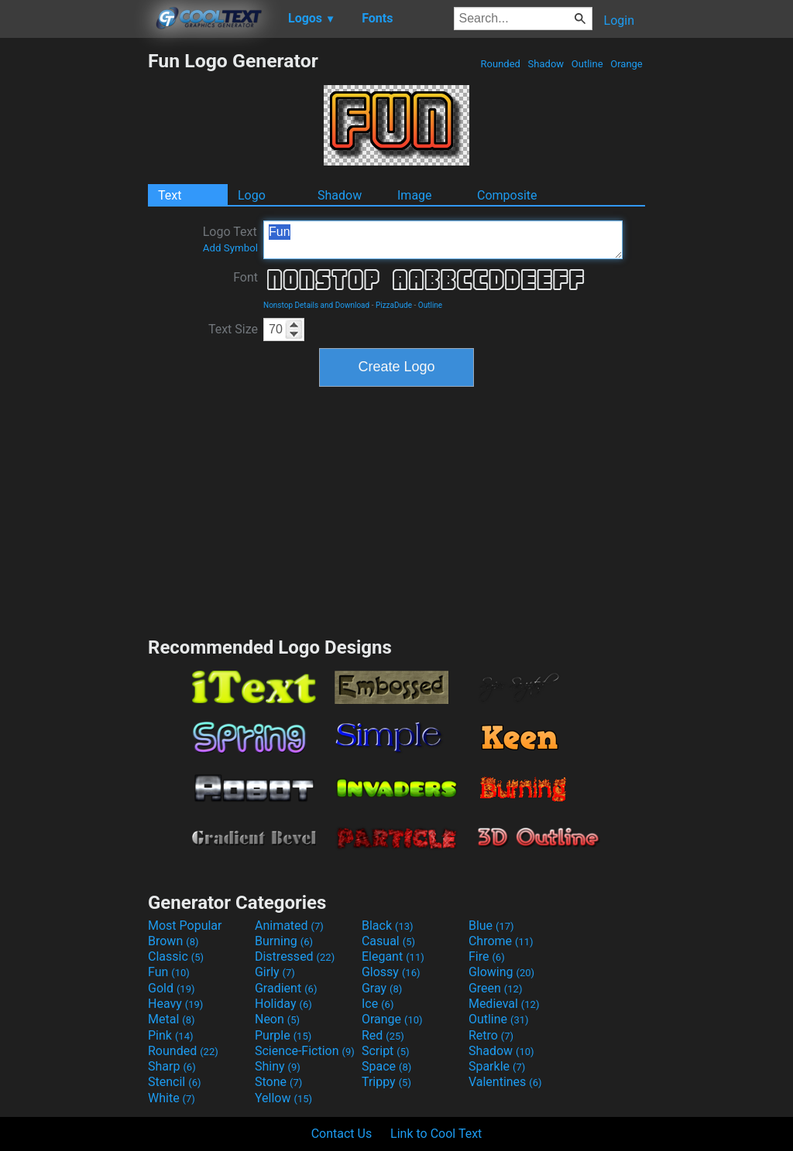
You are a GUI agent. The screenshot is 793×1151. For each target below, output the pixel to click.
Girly (275, 972)
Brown (173, 941)
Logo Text (230, 239)
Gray (382, 988)
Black (388, 925)
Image (414, 195)
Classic (176, 956)
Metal (171, 1019)
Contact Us (341, 1133)
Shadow (545, 64)
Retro (491, 1035)
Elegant (393, 956)
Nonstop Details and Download (316, 305)
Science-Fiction (305, 1050)
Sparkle (497, 1066)
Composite (507, 195)
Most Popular (185, 925)
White (171, 1098)
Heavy (175, 1003)
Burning (284, 941)
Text (169, 195)
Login (619, 20)
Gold (171, 988)
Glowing (501, 972)
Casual (388, 941)
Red (383, 1035)
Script (386, 1050)
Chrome (501, 941)
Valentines (505, 1081)
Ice (377, 1003)
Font (245, 277)
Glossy (391, 972)
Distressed (295, 956)
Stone (278, 1081)
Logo (252, 195)
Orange (626, 64)
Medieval (504, 1003)
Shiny (277, 1066)
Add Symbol (230, 248)
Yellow (283, 1098)
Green (496, 988)
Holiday (283, 1003)
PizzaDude (394, 305)
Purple (283, 1035)
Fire (487, 956)
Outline (587, 64)
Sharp (172, 1066)
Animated (289, 925)
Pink (171, 1035)
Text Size (233, 329)
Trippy (386, 1081)
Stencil (174, 1081)
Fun (443, 239)
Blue (491, 925)
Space (386, 1066)
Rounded (500, 64)
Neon (277, 1019)
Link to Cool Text (436, 1133)
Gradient (286, 988)
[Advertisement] (74, 282)
